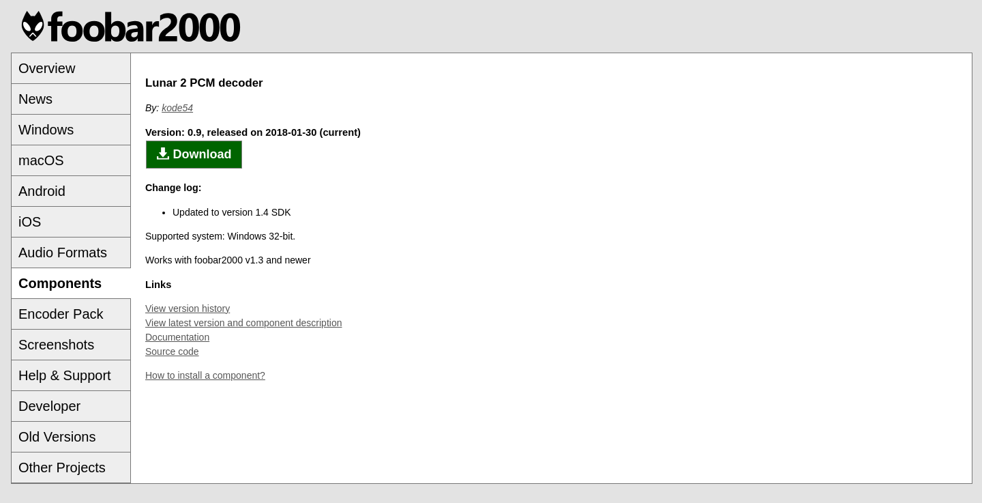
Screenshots (56, 344)
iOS (29, 221)
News (35, 98)
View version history (187, 308)
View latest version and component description (243, 322)
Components (60, 283)
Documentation (177, 337)
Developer (49, 406)
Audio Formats (62, 252)
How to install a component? (205, 375)
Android (41, 191)
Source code (172, 351)
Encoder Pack (61, 313)
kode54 (177, 107)
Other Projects (62, 467)
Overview (46, 68)
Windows (46, 129)
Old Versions (56, 436)
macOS (41, 160)
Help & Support (64, 375)
